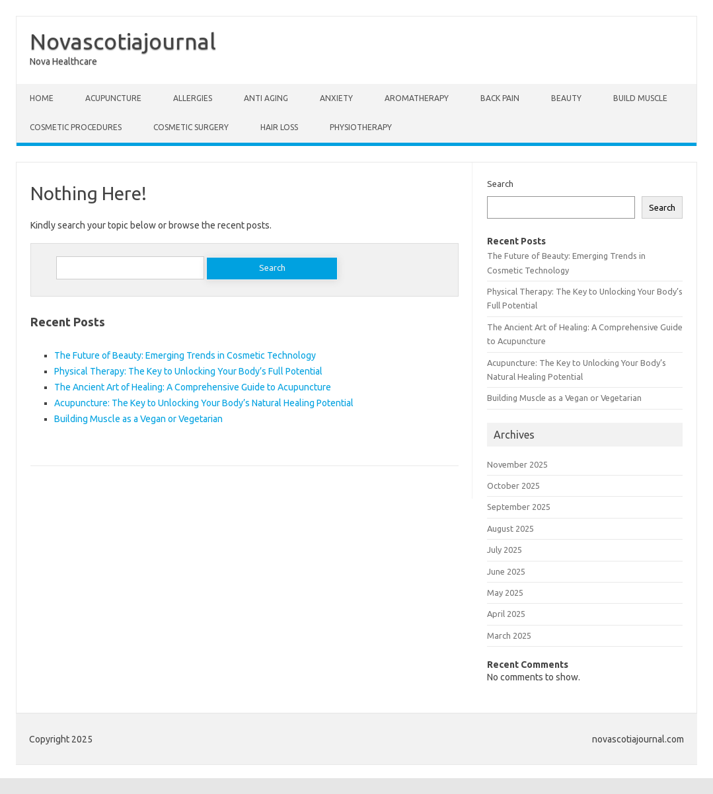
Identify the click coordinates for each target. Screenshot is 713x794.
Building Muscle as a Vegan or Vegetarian (138, 419)
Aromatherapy (417, 98)
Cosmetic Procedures (76, 127)
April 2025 (506, 613)
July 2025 (504, 549)
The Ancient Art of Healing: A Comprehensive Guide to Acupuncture (192, 387)
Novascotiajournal (123, 41)
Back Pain (499, 98)
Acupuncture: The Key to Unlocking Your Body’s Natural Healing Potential (204, 403)
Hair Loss (279, 127)
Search (500, 183)
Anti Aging (266, 98)
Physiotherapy (361, 127)
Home (42, 98)
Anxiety (336, 98)
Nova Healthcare (63, 61)
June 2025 (506, 571)
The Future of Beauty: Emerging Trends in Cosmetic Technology (185, 355)
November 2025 (517, 464)
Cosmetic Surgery (191, 127)
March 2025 (509, 635)
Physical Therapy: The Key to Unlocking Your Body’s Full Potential (188, 371)
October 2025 (513, 485)
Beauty (566, 98)
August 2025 (510, 528)
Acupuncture (113, 98)
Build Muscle (640, 98)
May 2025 (505, 592)
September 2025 (518, 506)
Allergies (192, 98)
